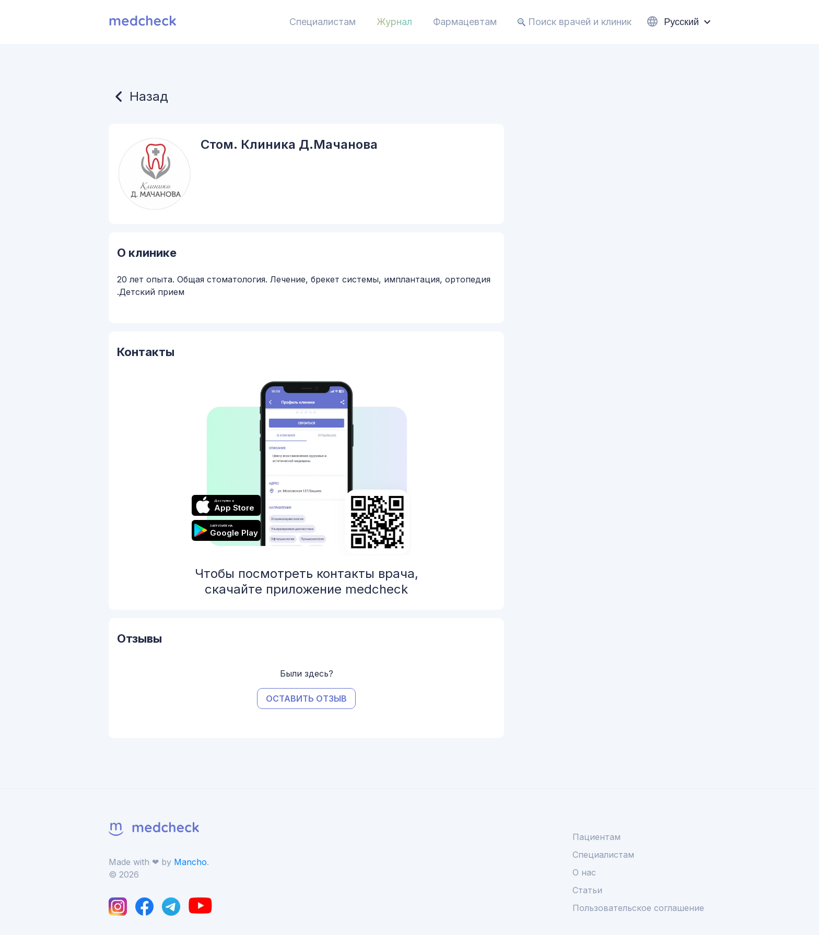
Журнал (394, 21)
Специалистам (322, 21)
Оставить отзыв (306, 698)
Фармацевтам (465, 21)
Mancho (190, 862)
